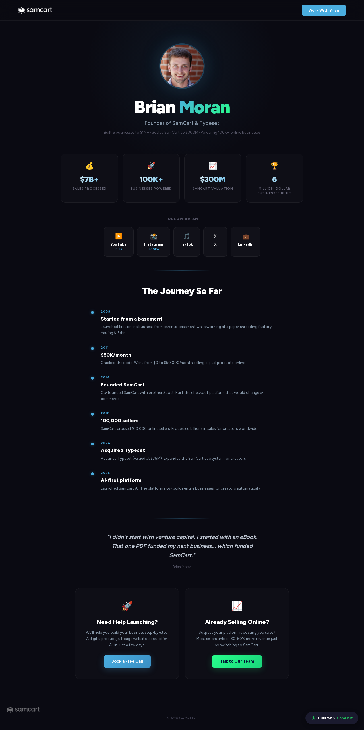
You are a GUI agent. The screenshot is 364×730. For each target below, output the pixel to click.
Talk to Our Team (237, 661)
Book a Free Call (127, 661)
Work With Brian (324, 10)
